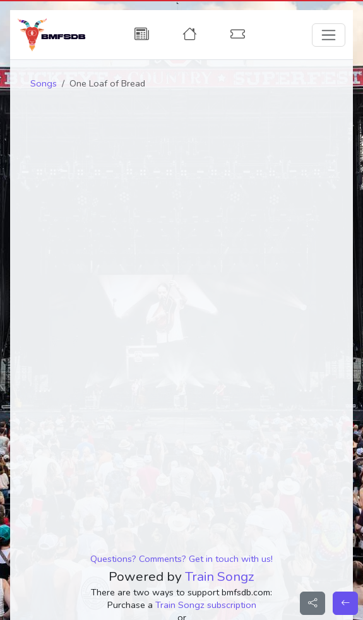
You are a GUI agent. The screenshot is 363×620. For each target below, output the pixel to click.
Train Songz (219, 576)
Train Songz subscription (205, 605)
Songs (43, 83)
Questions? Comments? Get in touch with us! (181, 558)
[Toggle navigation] (328, 35)
